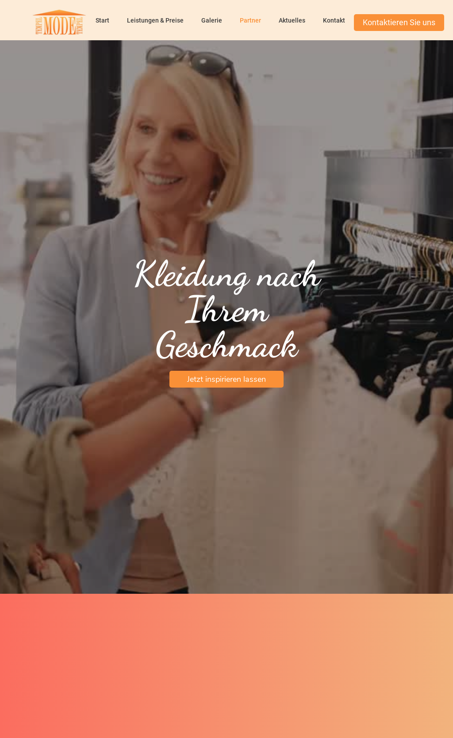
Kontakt (334, 20)
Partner (250, 20)
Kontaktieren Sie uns (399, 22)
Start (102, 20)
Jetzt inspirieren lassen (226, 379)
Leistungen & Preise (155, 20)
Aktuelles (292, 20)
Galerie (211, 20)
